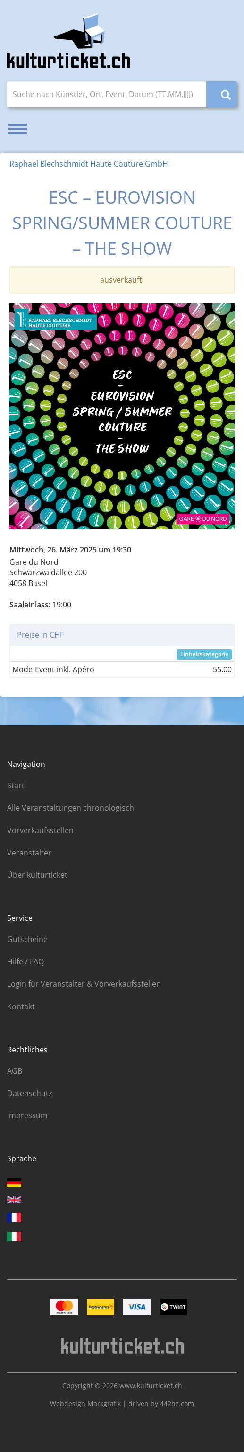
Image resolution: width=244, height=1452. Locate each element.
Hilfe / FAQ (25, 961)
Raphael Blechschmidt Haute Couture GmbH (88, 164)
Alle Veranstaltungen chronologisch (70, 807)
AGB (14, 1071)
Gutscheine (27, 939)
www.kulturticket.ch (150, 1385)
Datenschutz (29, 1093)
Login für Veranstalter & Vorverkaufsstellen (84, 984)
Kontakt (21, 1006)
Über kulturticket (37, 875)
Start (16, 785)
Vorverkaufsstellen (40, 830)
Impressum (27, 1115)
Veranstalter (29, 852)
